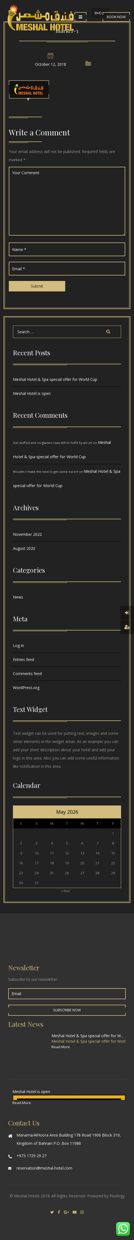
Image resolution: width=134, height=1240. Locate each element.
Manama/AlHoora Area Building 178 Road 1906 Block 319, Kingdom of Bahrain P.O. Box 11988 (69, 1139)
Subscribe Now (67, 1010)
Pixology (117, 1195)
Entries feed (23, 659)
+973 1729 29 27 (32, 1155)
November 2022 (27, 534)
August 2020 (24, 548)
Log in (18, 645)
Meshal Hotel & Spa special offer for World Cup (55, 379)
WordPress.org (26, 687)
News (18, 597)
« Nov (65, 890)
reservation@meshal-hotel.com (44, 1168)
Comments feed (27, 673)
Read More (60, 1046)
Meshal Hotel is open (32, 393)
